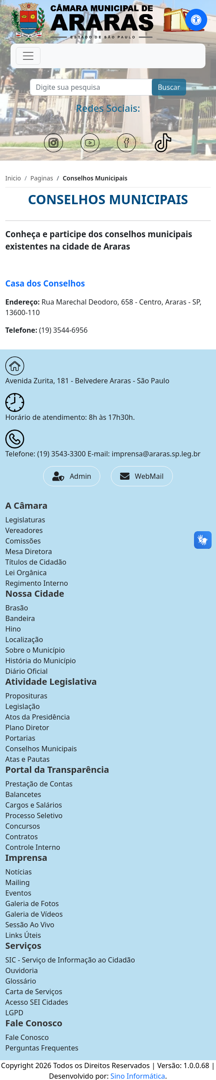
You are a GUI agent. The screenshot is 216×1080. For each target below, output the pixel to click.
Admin (71, 476)
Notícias (18, 872)
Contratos (21, 836)
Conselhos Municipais (41, 748)
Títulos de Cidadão (35, 562)
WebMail (141, 476)
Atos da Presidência (37, 717)
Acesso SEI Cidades (36, 1002)
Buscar (168, 87)
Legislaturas (25, 520)
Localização (24, 639)
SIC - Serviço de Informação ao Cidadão (70, 960)
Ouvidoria (21, 970)
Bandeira (20, 618)
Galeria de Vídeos (34, 914)
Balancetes (23, 794)
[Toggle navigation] (28, 56)
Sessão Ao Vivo (30, 924)
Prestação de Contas (39, 784)
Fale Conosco (27, 1037)
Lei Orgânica (26, 572)
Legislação (22, 706)
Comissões (23, 541)
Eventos (18, 893)
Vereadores (24, 530)
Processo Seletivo (33, 815)
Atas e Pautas (27, 759)
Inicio (13, 178)
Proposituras (26, 696)
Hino (13, 629)
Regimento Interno (36, 583)
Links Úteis (23, 935)
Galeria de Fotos (32, 903)
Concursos (22, 826)
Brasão (16, 608)
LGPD (14, 1013)
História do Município (40, 660)
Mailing (17, 882)
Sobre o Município (35, 650)
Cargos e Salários (33, 805)
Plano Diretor (27, 727)
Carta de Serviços (33, 991)
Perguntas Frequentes (41, 1048)
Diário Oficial (26, 671)
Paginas (41, 178)
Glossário (20, 981)
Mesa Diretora (28, 551)
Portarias (20, 738)
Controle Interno (32, 847)
